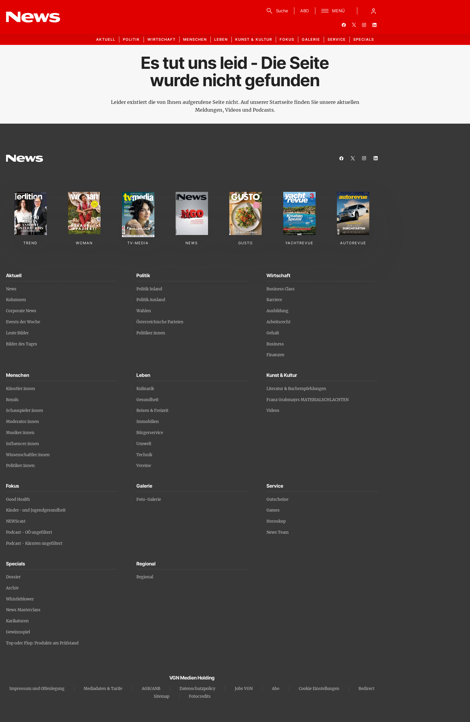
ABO (304, 10)
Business (275, 344)
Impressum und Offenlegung (36, 688)
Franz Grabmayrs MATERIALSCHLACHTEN (307, 399)
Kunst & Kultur (253, 39)
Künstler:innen (20, 388)
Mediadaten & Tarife (103, 688)
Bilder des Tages (21, 344)
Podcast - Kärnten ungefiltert (34, 543)
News (11, 289)
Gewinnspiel (18, 632)
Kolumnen (16, 299)
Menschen (195, 39)
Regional (144, 577)
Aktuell (105, 39)
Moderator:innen (22, 421)
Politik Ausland (150, 299)
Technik (144, 454)
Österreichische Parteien (159, 321)
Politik (131, 39)
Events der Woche (23, 321)
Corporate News (21, 310)
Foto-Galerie (148, 499)
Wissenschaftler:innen (28, 454)
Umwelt (143, 443)
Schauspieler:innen (24, 410)
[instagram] (364, 25)
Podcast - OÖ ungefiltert (29, 532)
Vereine (143, 465)
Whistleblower (20, 599)
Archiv (12, 588)
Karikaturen (17, 621)
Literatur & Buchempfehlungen (296, 388)
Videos (272, 410)
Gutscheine (277, 499)
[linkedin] (374, 25)
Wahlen (143, 310)
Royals (12, 399)
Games (273, 510)
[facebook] (344, 25)
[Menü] (333, 10)
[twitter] (354, 25)
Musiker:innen (20, 432)
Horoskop (276, 521)
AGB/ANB (151, 688)
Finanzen (275, 354)
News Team (277, 532)
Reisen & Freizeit (152, 410)
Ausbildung (277, 310)
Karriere (274, 299)
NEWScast (15, 521)
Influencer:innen (22, 443)
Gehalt (272, 333)
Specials (363, 39)
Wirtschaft (161, 39)
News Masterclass (23, 609)
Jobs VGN (244, 688)
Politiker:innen (150, 333)
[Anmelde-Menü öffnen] (373, 11)
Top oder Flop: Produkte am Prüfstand (42, 643)
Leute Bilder (17, 333)
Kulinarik (145, 388)
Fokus (287, 39)
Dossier (13, 577)
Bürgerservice (149, 432)
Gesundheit (147, 399)
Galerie (311, 39)
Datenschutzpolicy (197, 688)
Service (337, 39)
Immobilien (147, 421)
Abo (275, 688)
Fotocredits (200, 696)
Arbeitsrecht (278, 321)
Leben (221, 39)
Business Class (280, 289)
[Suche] (276, 11)
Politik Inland (149, 289)
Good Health (18, 499)
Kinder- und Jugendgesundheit (36, 510)
